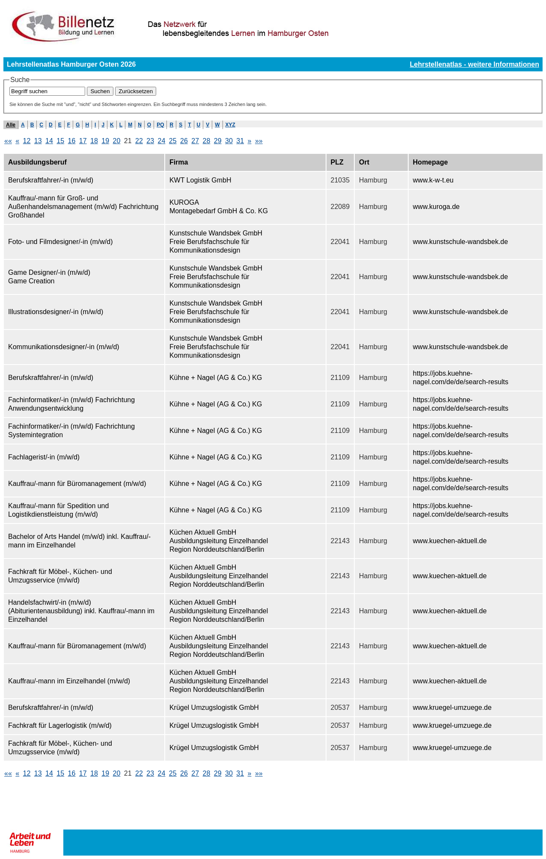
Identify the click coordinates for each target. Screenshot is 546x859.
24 (162, 140)
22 (139, 140)
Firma (178, 162)
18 (94, 140)
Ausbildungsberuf (37, 162)
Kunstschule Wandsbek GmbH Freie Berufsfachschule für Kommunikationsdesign (215, 241)
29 (218, 140)
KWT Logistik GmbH (200, 180)
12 (27, 140)
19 (105, 140)
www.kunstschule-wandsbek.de (460, 241)
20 (117, 140)
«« (8, 140)
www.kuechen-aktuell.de (450, 540)
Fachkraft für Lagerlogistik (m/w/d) (60, 725)
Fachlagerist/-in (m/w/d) (44, 457)
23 (150, 140)
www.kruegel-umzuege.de (452, 707)
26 (184, 140)
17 (83, 140)
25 (173, 140)
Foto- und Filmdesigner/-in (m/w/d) (60, 241)
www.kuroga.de (436, 206)
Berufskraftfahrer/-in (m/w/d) (50, 180)
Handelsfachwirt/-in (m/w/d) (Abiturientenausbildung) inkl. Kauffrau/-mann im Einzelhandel (81, 611)
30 (229, 140)
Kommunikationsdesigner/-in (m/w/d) (63, 346)
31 (240, 140)
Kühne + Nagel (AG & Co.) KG (215, 377)
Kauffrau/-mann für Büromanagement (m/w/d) (77, 483)
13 (38, 140)
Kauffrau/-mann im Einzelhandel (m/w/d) (69, 681)
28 (207, 140)
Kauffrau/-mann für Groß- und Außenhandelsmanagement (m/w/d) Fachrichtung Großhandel (83, 206)
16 (72, 140)
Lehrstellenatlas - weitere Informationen (474, 64)
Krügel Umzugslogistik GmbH (214, 707)
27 (195, 140)
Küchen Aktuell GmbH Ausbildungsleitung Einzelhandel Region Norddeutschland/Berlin (218, 541)
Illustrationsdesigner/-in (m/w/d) (55, 311)
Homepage (430, 162)
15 (60, 140)
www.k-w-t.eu (433, 180)
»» (259, 140)
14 (49, 140)
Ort (364, 162)
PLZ (337, 162)
